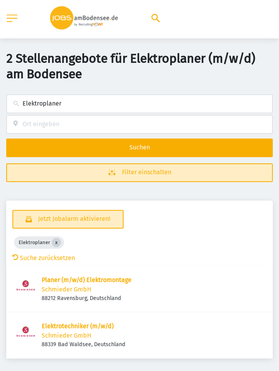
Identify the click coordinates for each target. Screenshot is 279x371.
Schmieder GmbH (66, 289)
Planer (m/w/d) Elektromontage (86, 280)
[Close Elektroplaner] (56, 242)
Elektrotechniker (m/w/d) (77, 326)
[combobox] (139, 103)
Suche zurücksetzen (43, 258)
